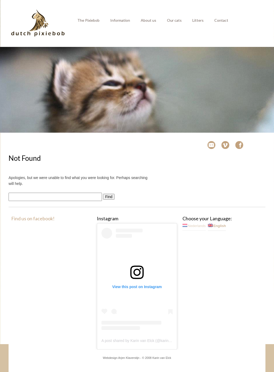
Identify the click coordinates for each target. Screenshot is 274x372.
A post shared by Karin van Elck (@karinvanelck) (141, 340)
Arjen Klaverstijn (128, 357)
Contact (221, 20)
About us (148, 20)
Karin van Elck (161, 357)
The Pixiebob (88, 20)
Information (120, 20)
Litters (198, 20)
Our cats (174, 20)
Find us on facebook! (33, 218)
